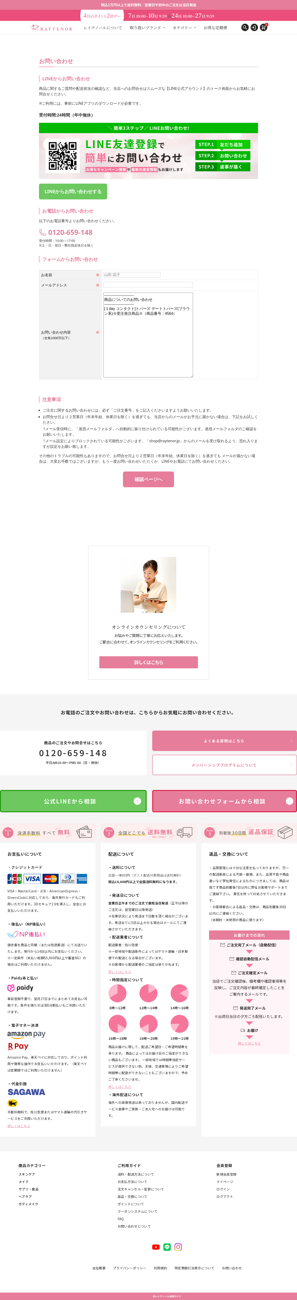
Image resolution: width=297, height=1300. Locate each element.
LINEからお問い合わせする (73, 191)
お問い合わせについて (134, 1226)
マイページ (224, 1181)
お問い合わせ (232, 1268)
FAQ (121, 1218)
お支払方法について (133, 1181)
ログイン (223, 1189)
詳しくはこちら (18, 1126)
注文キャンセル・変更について (141, 1189)
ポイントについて (131, 1204)
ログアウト (224, 1196)
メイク (24, 1181)
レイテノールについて (103, 27)
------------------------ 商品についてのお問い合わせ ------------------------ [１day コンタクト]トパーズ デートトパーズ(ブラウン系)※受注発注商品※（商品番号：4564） (148, 334)
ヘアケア (25, 1196)
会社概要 (99, 1268)
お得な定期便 (215, 27)
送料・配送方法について (136, 1174)
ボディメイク (28, 1204)
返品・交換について (133, 1196)
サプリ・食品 (29, 1189)
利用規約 (160, 1268)
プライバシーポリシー (129, 1268)
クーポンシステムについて (138, 1211)
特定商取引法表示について (194, 1268)
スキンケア (27, 1174)
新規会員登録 (226, 1174)
